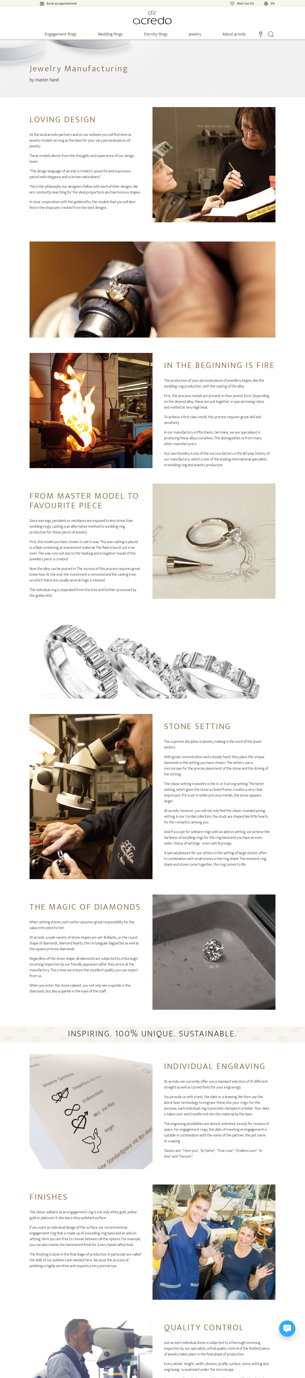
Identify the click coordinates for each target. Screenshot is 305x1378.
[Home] (152, 17)
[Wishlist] (242, 3)
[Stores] (260, 34)
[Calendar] (53, 3)
